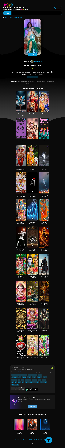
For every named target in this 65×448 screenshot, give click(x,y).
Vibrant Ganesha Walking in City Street (20, 168)
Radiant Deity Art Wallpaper (44, 250)
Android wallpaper (21, 372)
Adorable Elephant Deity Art (32, 304)
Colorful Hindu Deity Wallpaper (20, 277)
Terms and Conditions (30, 439)
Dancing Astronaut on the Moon (44, 168)
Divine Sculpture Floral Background (21, 195)
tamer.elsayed (36, 61)
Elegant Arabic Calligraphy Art (32, 250)
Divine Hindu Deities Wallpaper (32, 277)
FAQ (44, 439)
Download (32, 54)
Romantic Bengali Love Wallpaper (21, 358)
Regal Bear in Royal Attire (44, 331)
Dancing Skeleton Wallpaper (20, 250)
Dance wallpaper (18, 17)
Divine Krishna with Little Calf (33, 168)
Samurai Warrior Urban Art (44, 277)
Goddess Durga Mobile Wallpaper (32, 114)
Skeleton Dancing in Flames (44, 195)
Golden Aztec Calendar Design (20, 331)
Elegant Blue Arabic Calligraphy (32, 223)
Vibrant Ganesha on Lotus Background (32, 331)
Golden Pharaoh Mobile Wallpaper (44, 304)
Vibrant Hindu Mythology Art (44, 358)
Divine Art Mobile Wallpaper (44, 114)
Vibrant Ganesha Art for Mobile (20, 304)
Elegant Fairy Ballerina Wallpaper (21, 114)
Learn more (32, 406)
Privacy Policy (39, 439)
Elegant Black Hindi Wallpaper (32, 195)
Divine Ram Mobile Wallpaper (44, 223)
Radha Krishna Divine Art (32, 141)
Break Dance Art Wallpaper (44, 141)
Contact (17, 439)
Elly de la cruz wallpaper (32, 77)
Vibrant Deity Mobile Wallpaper (20, 223)
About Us (22, 439)
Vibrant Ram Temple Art (32, 357)
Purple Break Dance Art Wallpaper (21, 141)
